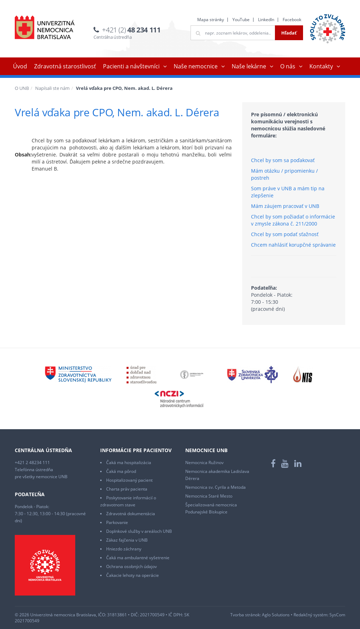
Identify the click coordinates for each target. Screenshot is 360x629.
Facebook (292, 20)
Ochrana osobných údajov (131, 566)
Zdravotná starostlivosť (65, 66)
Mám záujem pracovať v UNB (285, 206)
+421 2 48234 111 (32, 462)
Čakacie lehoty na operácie (132, 575)
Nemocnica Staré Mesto (208, 496)
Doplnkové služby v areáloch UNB (139, 531)
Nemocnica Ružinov (204, 462)
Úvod (20, 66)
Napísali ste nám (52, 88)
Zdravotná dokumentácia (130, 514)
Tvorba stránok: (245, 615)
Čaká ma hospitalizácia (128, 462)
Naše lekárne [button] (249, 66)
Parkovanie (117, 522)
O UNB (22, 88)
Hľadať (289, 33)
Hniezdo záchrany (123, 549)
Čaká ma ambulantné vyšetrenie (137, 558)
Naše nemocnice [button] (196, 66)
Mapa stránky (210, 20)
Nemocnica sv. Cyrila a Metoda (215, 487)
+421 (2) (131, 30)
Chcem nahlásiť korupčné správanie (293, 244)
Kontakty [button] (321, 66)
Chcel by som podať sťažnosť (285, 234)
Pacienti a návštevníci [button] (131, 66)
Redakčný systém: (311, 615)
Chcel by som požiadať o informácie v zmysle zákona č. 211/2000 (293, 220)
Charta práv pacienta (126, 489)
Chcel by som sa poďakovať (283, 160)
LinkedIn (266, 20)
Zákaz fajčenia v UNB (127, 540)
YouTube (241, 20)
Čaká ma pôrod (121, 471)
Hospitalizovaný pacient (129, 480)
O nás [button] (287, 66)
